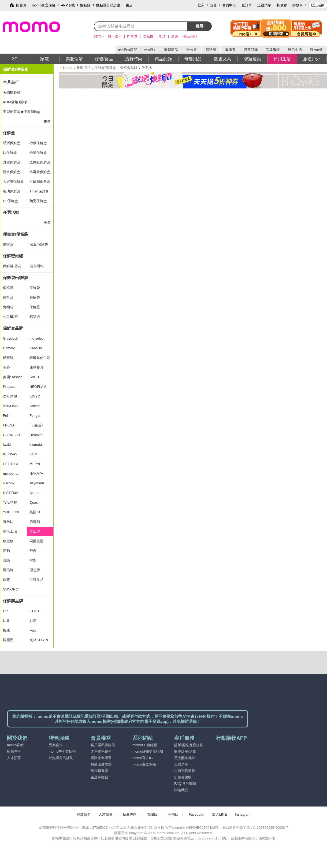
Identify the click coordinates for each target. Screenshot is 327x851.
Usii (6, 621)
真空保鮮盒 (11, 162)
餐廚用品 (83, 68)
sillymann (36, 483)
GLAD (34, 611)
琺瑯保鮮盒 (11, 143)
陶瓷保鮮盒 (38, 201)
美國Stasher (12, 377)
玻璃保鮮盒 (11, 191)
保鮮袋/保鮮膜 (15, 277)
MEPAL (35, 464)
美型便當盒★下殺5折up (21, 112)
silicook (8, 483)
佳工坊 (34, 531)
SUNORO (10, 589)
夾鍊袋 (34, 297)
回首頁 (21, 5)
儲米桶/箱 (36, 266)
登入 (201, 5)
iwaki (7, 445)
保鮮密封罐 (13, 256)
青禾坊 (8, 522)
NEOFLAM (37, 387)
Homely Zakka (9, 349)
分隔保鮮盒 (38, 153)
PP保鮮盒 (10, 201)
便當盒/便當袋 (15, 234)
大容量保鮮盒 (13, 182)
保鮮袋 (34, 288)
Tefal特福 (10, 502)
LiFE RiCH (11, 464)
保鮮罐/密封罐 (12, 267)
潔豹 (6, 551)
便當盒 (8, 244)
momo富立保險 (43, 5)
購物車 (297, 5)
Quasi (34, 502)
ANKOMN (10, 406)
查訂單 (246, 5)
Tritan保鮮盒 (39, 191)
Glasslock (10, 338)
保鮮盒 (9, 133)
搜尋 (200, 26)
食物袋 (8, 307)
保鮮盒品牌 (129, 68)
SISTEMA (10, 493)
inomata (35, 445)
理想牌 (34, 570)
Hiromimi (36, 435)
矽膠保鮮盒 (38, 143)
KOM (33, 454)
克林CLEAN (38, 640)
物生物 (8, 541)
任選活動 (11, 212)
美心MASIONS (11, 368)
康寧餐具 (36, 367)
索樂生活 (36, 541)
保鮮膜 (8, 288)
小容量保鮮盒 (39, 172)
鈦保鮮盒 (10, 153)
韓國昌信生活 (39, 358)
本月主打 (11, 82)
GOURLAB (11, 435)
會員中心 (229, 5)
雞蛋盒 (8, 297)
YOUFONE (11, 512)
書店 (129, 5)
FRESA (8, 425)
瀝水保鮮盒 (11, 172)
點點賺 (85, 5)
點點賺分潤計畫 (108, 5)
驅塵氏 (8, 640)
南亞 (32, 630)
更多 (47, 121)
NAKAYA (36, 473)
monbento (10, 473)
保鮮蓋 (34, 307)
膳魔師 (34, 522)
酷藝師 (8, 358)
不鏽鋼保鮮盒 (39, 182)
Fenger (34, 416)
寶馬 (6, 560)
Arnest (34, 406)
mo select (36, 338)
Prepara (9, 387)
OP (5, 611)
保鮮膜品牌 (13, 601)
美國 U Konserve (36, 513)
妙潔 (32, 621)
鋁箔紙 (34, 317)
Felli (6, 416)
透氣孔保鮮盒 (39, 162)
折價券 (282, 5)
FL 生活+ (36, 425)
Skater (34, 493)
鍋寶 (6, 580)
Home (67, 68)
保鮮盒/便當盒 (105, 68)
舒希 (32, 551)
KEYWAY (10, 454)
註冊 (213, 5)
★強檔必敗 (11, 92)
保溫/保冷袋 (38, 244)
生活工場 (10, 531)
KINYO (34, 396)
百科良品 (36, 580)
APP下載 (68, 5)
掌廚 (32, 560)
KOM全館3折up (15, 102)
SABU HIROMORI (38, 378)
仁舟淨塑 (10, 396)
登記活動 (318, 5)
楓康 (6, 630)
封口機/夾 (10, 317)
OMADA (35, 348)
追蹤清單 (264, 5)
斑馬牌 (8, 570)
